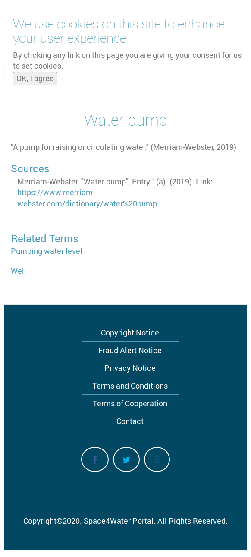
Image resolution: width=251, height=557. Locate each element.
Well (18, 271)
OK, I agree (35, 75)
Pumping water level (46, 251)
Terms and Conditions (130, 385)
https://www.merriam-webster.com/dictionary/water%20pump (87, 198)
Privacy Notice (130, 368)
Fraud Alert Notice (130, 350)
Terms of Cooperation (130, 403)
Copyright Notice (130, 332)
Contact (130, 421)
